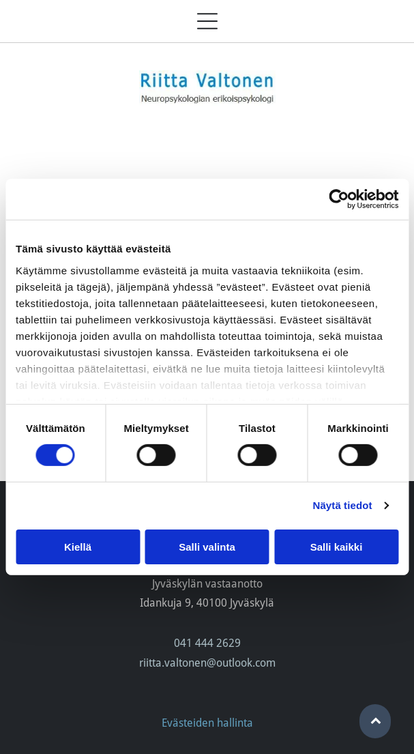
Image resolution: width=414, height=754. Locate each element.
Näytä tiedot (342, 505)
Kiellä (77, 546)
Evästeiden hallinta (207, 722)
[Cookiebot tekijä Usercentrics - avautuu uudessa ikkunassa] (338, 199)
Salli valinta (207, 546)
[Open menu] (207, 21)
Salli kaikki (336, 546)
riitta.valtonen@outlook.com (207, 662)
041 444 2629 (207, 643)
